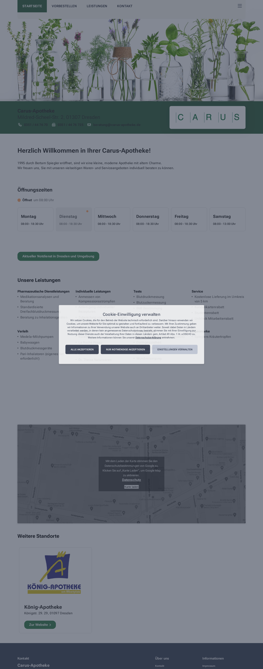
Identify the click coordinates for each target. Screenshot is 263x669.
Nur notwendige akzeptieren (125, 349)
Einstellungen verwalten (175, 349)
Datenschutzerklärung (148, 337)
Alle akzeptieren (82, 349)
